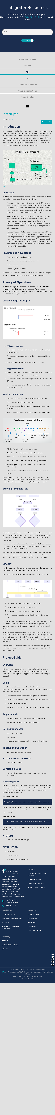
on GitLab (10, 119)
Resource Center (34, 915)
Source (4, 186)
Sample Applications (27, 91)
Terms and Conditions (27, 979)
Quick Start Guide (32, 17)
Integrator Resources (27, 7)
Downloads (32, 923)
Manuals (27, 65)
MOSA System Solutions (36, 888)
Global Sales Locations (10, 945)
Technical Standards (27, 84)
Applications (32, 927)
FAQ (27, 78)
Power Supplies (27, 97)
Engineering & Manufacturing (12, 919)
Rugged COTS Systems (36, 884)
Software (5, 923)
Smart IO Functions (34, 880)
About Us (5, 941)
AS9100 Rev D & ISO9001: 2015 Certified (27, 977)
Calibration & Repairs (35, 931)
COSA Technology (8, 915)
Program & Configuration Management (10, 928)
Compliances (32, 919)
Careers (5, 949)
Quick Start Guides (27, 59)
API (27, 72)
